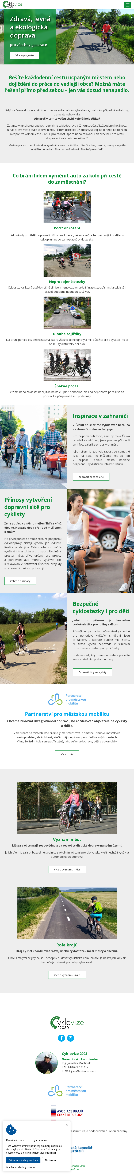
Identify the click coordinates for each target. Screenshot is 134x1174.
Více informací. (48, 1152)
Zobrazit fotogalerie (92, 479)
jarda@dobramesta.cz (85, 1071)
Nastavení (50, 1160)
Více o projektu (26, 57)
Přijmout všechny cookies (23, 1160)
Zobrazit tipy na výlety (93, 675)
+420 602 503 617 (79, 1067)
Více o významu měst (67, 873)
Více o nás (67, 757)
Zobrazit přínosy (21, 583)
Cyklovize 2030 (77, 1165)
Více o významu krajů (67, 978)
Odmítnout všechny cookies (20, 1167)
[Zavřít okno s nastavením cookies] (66, 1125)
